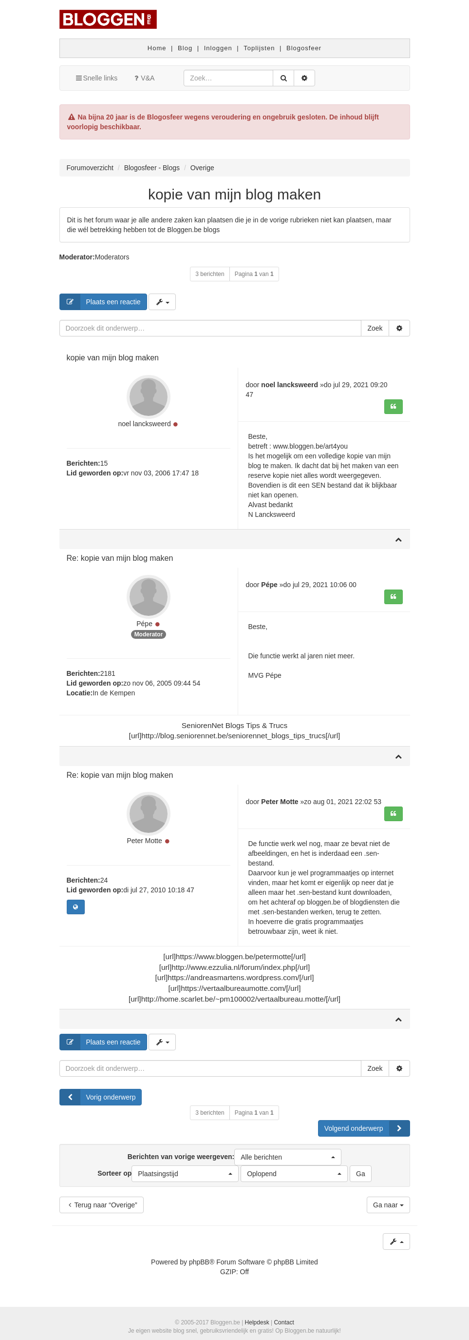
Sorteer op (168, 1173)
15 (104, 463)
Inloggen (218, 48)
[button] (287, 1157)
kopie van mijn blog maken (234, 194)
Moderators (112, 257)
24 (104, 880)
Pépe (144, 624)
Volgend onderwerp (367, 1128)
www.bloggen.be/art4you (310, 446)
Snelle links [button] (96, 78)
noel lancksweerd (144, 424)
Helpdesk (257, 1322)
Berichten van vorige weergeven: (234, 1157)
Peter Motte (144, 841)
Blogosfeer (303, 48)
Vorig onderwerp (98, 1097)
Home (157, 48)
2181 (107, 673)
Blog (185, 48)
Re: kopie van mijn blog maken (120, 558)
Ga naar (388, 1205)
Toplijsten (259, 48)
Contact (284, 1322)
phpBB (199, 1262)
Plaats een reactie (100, 302)
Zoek (374, 328)
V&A (143, 78)
